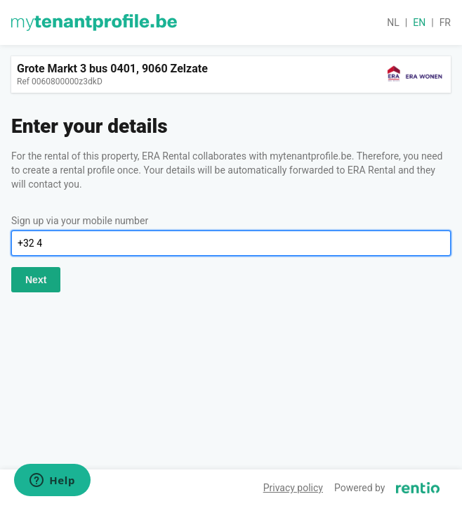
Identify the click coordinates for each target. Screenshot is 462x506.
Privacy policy (293, 487)
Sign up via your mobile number (79, 220)
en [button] (419, 22)
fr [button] (445, 22)
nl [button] (393, 22)
